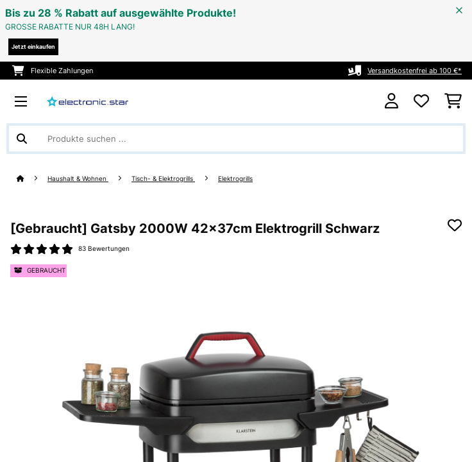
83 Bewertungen (104, 248)
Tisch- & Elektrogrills (163, 179)
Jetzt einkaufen (33, 46)
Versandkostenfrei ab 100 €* (414, 70)
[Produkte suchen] (236, 138)
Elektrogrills (235, 179)
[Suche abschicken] (22, 138)
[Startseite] (32, 179)
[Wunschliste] (421, 101)
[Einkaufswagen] (453, 101)
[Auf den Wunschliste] (455, 225)
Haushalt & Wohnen (77, 179)
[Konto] (391, 101)
